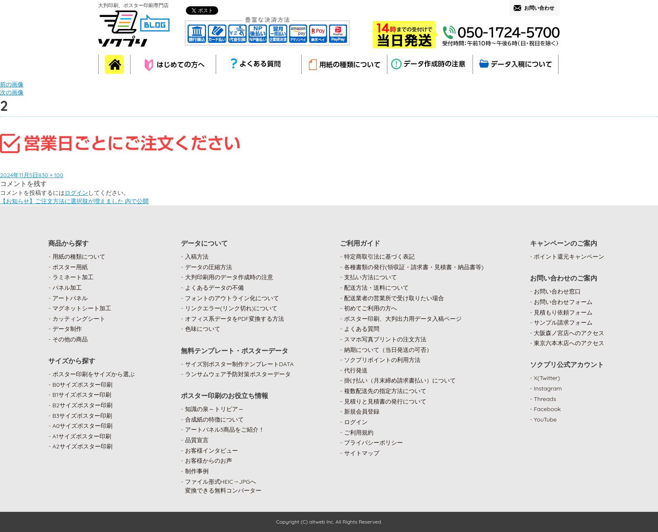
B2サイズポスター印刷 (82, 405)
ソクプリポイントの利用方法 (382, 360)
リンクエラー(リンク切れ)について (231, 308)
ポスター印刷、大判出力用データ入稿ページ (403, 318)
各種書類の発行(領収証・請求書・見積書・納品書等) (414, 267)
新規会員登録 (361, 411)
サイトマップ (361, 453)
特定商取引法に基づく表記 (379, 256)
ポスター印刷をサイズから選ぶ (93, 374)
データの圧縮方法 (208, 267)
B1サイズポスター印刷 (81, 394)
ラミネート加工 (73, 277)
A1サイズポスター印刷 (81, 436)
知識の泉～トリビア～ (214, 409)
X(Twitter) (547, 378)
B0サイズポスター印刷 (82, 384)
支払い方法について (370, 277)
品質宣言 (197, 440)
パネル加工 (67, 287)
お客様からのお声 (208, 460)
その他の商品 (70, 339)
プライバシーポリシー (373, 442)
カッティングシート (78, 318)
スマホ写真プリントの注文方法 (385, 339)
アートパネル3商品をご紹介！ (224, 429)
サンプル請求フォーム (563, 322)
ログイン (76, 193)
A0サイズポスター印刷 (82, 426)
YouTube (545, 419)
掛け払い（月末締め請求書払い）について (400, 380)
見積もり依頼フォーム (563, 312)
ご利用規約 (358, 432)
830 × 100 (50, 175)
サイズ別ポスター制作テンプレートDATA (239, 364)
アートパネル (70, 298)
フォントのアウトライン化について (232, 298)
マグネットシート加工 (81, 308)
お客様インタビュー (211, 450)
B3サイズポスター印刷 (82, 415)
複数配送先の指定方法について (385, 391)
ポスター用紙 (70, 267)
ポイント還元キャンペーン (569, 256)
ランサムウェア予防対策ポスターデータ (238, 374)
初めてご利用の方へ (370, 308)
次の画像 (12, 92)
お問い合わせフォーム (563, 302)
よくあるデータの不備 (214, 287)
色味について (202, 329)
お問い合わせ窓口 (557, 291)
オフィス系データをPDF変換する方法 (234, 318)
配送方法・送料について (376, 287)
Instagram (548, 388)
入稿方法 (197, 256)
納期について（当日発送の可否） (388, 350)
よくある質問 (361, 329)
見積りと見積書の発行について (385, 401)
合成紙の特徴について (214, 419)
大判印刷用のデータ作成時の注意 (229, 277)
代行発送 (356, 370)
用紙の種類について (78, 256)
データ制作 (67, 329)
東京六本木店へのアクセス (569, 343)
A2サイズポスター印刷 (82, 446)
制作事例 (197, 471)
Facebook (547, 409)
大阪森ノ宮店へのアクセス (569, 333)
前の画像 (12, 84)
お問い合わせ (539, 8)
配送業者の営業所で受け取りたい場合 (394, 298)
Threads (545, 399)
